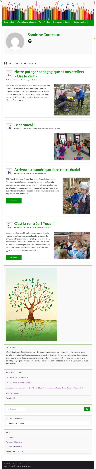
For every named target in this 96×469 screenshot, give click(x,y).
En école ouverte (37, 80)
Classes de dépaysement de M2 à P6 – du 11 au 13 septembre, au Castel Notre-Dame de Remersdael (44, 388)
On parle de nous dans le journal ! (18, 383)
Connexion (10, 437)
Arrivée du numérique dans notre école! (47, 169)
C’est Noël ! (10, 398)
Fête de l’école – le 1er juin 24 (17, 377)
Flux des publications (14, 442)
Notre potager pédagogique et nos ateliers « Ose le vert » (49, 73)
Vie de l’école (44, 22)
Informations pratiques (26, 22)
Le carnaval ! (24, 125)
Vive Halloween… (12, 393)
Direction (43, 173)
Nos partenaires (80, 22)
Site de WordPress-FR (14, 451)
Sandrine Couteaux (14, 80)
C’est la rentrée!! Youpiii (34, 223)
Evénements (57, 22)
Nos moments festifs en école (50, 129)
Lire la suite (13, 201)
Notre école (8, 22)
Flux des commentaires (14, 447)
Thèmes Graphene (24, 466)
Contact (68, 22)
